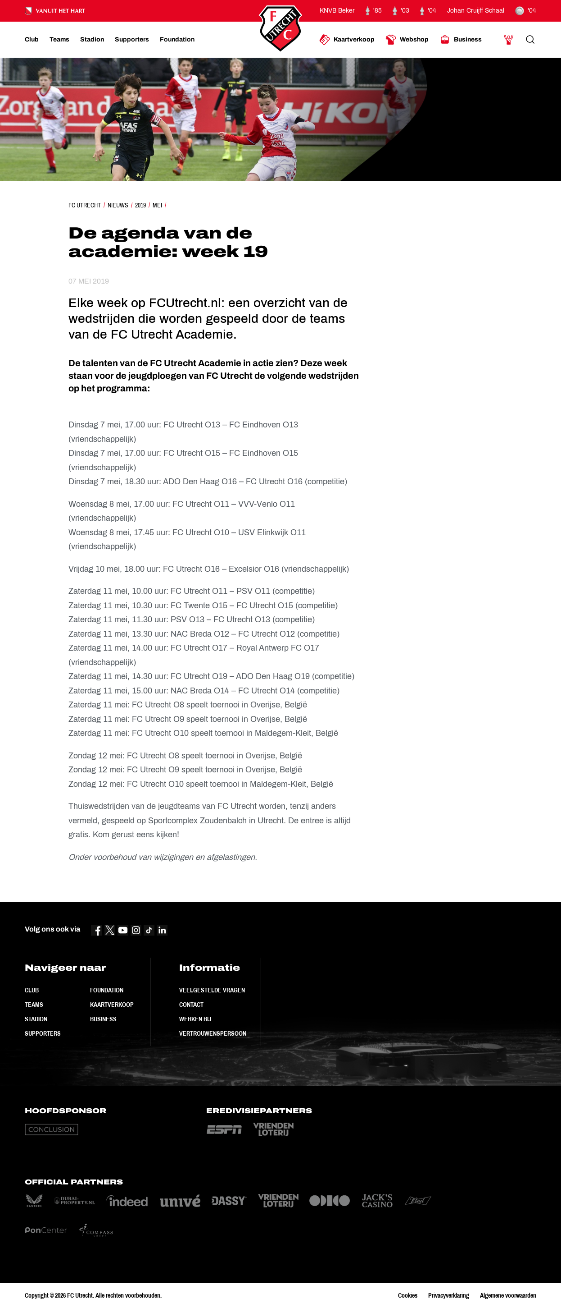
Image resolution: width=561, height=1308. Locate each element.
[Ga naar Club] (32, 40)
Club (32, 990)
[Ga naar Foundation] (177, 40)
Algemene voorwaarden (508, 1295)
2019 (140, 205)
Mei (157, 205)
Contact (191, 1005)
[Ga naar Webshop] (407, 40)
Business (103, 1019)
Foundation (106, 990)
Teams (34, 1005)
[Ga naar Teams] (59, 40)
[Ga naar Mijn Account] (508, 40)
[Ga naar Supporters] (132, 40)
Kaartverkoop (112, 1005)
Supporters (43, 1033)
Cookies (407, 1295)
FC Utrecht (84, 205)
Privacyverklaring (448, 1295)
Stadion (36, 1019)
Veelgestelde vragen (212, 990)
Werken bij (195, 1019)
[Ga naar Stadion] (92, 40)
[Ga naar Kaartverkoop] (347, 40)
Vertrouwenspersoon (212, 1033)
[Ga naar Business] (460, 40)
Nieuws (118, 205)
